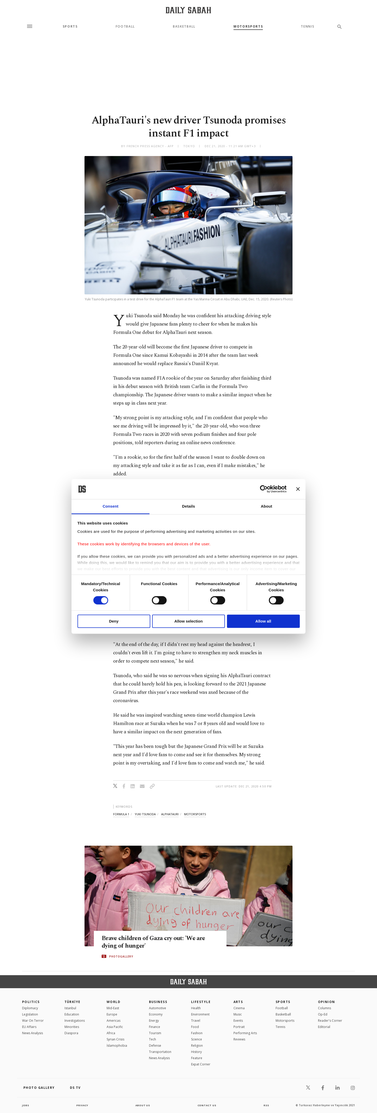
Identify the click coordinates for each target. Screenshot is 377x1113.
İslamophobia (117, 1045)
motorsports (195, 814)
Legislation (30, 1014)
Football (125, 26)
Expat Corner (200, 1064)
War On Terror (33, 1020)
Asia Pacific (115, 1027)
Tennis (307, 26)
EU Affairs (29, 1027)
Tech (152, 1039)
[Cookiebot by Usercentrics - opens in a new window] (264, 489)
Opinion (326, 1002)
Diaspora (71, 1033)
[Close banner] (298, 489)
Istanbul (70, 1008)
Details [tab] (188, 506)
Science (196, 1039)
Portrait (239, 1027)
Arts (238, 1002)
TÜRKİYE (72, 1002)
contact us (207, 1105)
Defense (155, 1045)
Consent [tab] (111, 506)
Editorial (324, 1027)
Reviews (239, 1039)
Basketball (184, 26)
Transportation (160, 1052)
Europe (112, 1014)
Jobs (26, 1105)
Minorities (71, 1027)
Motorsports (248, 26)
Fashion (197, 1033)
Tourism (155, 1033)
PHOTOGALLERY (121, 956)
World (113, 1002)
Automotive (157, 1008)
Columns (324, 1008)
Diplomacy (30, 1008)
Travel (195, 1020)
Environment (200, 1014)
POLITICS (31, 1002)
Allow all (263, 621)
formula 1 (121, 814)
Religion (197, 1045)
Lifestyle (201, 1002)
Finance (154, 1027)
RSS (266, 1105)
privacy (82, 1105)
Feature (196, 1058)
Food (195, 1027)
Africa (111, 1033)
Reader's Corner (330, 1020)
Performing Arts (245, 1033)
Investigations (74, 1020)
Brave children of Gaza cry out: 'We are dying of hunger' (156, 942)
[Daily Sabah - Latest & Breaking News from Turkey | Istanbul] (188, 10)
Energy (154, 1020)
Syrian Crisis (115, 1039)
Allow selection (188, 621)
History (196, 1052)
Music (237, 1014)
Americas (113, 1020)
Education (71, 1014)
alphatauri (170, 814)
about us (143, 1105)
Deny (114, 621)
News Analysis (32, 1033)
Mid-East (113, 1008)
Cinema (239, 1008)
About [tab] (266, 506)
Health (196, 1008)
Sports (70, 26)
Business (158, 1002)
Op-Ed (322, 1014)
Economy (155, 1014)
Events (238, 1020)
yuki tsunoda (145, 814)
